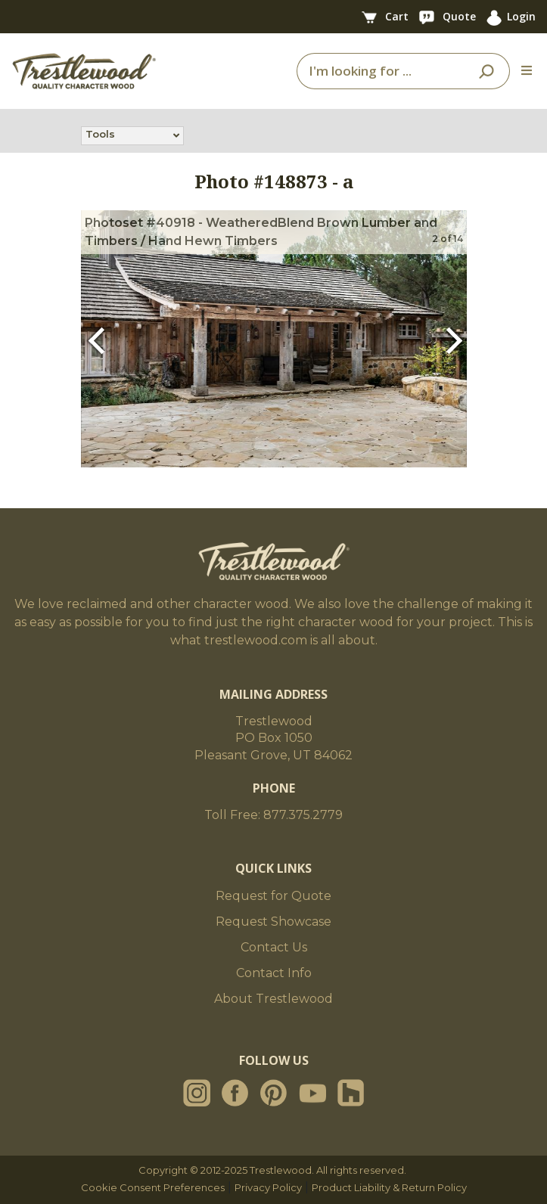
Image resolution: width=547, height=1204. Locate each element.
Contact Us (274, 947)
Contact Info (274, 973)
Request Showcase (273, 921)
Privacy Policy (268, 1187)
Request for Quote (273, 896)
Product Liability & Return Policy (389, 1187)
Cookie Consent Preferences (153, 1187)
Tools (100, 135)
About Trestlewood (273, 998)
